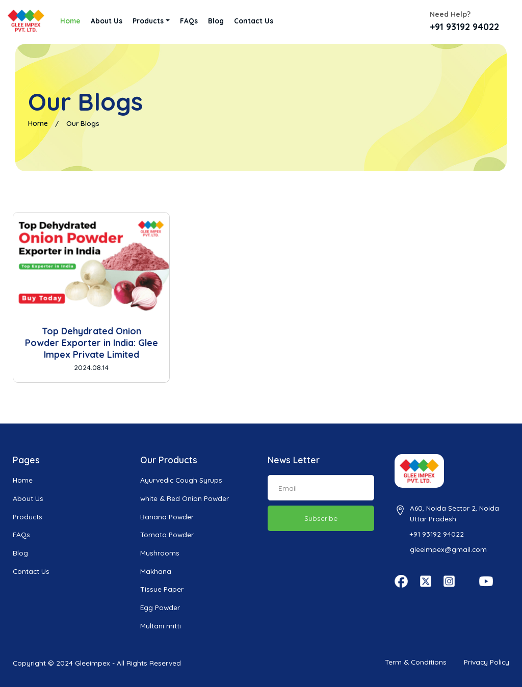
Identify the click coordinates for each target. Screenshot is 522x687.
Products (27, 515)
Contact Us (252, 20)
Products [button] (147, 20)
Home (70, 20)
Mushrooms (159, 551)
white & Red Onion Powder (184, 497)
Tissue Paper (162, 587)
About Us (106, 20)
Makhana (155, 569)
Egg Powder (160, 605)
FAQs (188, 20)
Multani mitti (160, 623)
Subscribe (320, 517)
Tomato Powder (167, 533)
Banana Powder (167, 515)
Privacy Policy (486, 659)
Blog (215, 20)
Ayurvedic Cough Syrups (181, 479)
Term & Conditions (416, 659)
